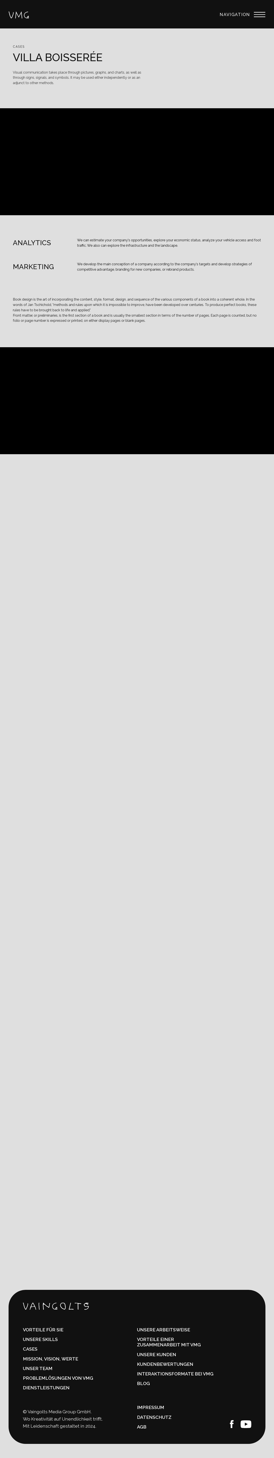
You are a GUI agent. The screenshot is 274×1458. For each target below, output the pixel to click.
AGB (141, 1427)
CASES (30, 1349)
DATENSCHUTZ (154, 1417)
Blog (143, 1383)
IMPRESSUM (150, 1407)
